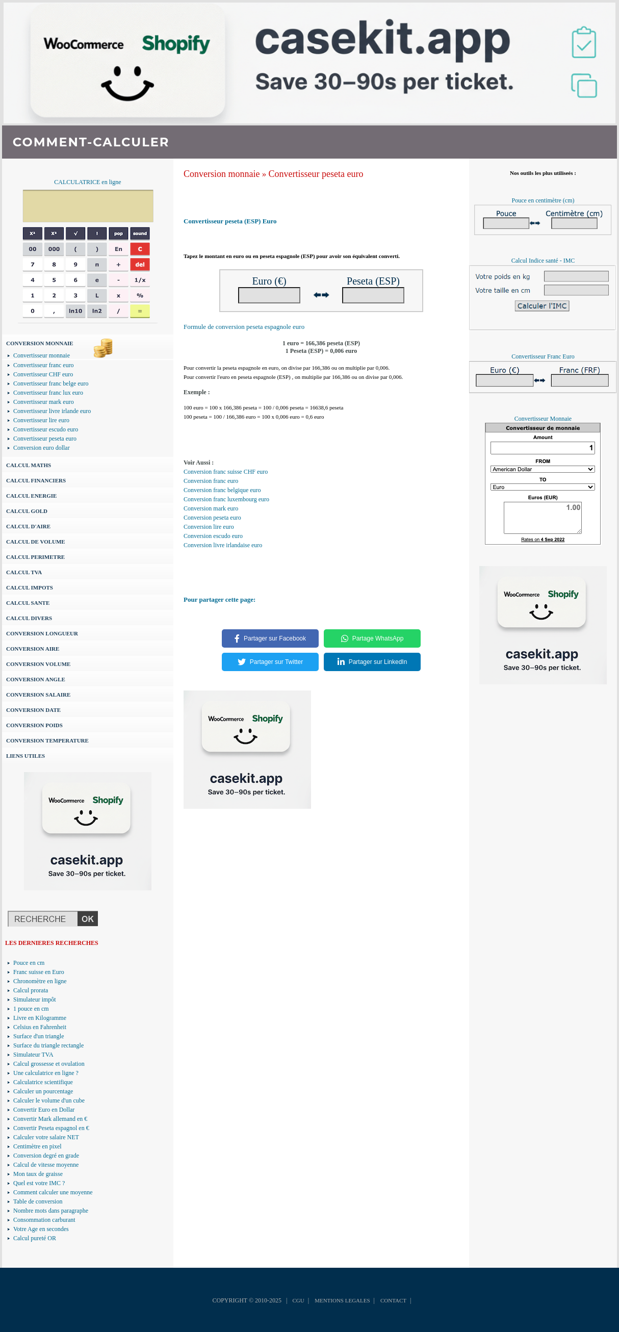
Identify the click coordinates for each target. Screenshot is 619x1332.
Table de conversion (37, 1201)
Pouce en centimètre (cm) (543, 200)
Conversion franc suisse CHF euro (226, 471)
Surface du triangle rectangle (48, 1045)
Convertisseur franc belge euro (51, 383)
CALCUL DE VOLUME (35, 542)
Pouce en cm (28, 962)
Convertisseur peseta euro (44, 438)
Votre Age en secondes (41, 1229)
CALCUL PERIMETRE (35, 557)
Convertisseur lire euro (41, 420)
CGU (298, 1300)
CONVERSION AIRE (32, 649)
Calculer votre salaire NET (46, 1137)
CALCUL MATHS (28, 465)
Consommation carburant (44, 1219)
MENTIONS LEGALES (342, 1300)
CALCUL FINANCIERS (36, 480)
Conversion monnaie (222, 174)
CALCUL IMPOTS (29, 587)
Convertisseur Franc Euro (542, 356)
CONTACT (393, 1300)
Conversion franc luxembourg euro (226, 499)
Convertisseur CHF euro (43, 374)
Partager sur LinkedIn (372, 662)
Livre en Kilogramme (39, 1017)
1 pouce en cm (31, 1008)
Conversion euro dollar (41, 447)
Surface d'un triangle (38, 1036)
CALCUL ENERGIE (31, 496)
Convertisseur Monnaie (543, 418)
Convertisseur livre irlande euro (52, 411)
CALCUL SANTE (27, 603)
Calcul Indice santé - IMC (543, 260)
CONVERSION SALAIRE (38, 694)
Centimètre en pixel (37, 1146)
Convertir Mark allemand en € (50, 1118)
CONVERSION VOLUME (38, 664)
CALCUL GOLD (26, 511)
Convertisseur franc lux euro (48, 392)
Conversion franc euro (211, 480)
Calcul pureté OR (34, 1238)
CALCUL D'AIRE (28, 526)
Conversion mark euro (211, 508)
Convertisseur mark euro (43, 401)
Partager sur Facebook (270, 638)
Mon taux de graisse (38, 1173)
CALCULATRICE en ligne (87, 182)
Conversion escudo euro (213, 536)
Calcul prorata (30, 990)
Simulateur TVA (33, 1054)
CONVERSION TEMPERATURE (47, 740)
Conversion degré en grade (46, 1155)
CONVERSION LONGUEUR (42, 633)
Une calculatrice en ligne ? (46, 1073)
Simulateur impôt (34, 999)
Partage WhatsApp (372, 638)
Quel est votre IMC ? (39, 1183)
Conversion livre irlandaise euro (223, 545)
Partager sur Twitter (270, 662)
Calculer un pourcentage (43, 1091)
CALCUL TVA (24, 572)
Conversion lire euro (209, 526)
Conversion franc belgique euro (222, 490)
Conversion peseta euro (212, 517)
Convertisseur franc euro (43, 365)
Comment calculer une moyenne (53, 1192)
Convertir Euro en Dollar (43, 1109)
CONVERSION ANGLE (35, 679)
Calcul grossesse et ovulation (49, 1063)
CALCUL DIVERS (29, 618)
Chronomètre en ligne (40, 981)
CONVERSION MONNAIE (39, 343)
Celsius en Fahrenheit (39, 1027)
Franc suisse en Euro (38, 972)
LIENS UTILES (25, 756)
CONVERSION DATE (33, 710)
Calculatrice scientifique (43, 1082)
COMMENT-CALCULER (91, 142)
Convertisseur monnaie (41, 355)
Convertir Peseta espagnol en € (51, 1128)
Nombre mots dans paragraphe (50, 1210)
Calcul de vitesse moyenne (46, 1164)
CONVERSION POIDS (34, 725)
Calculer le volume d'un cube (49, 1100)
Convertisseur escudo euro (45, 429)
